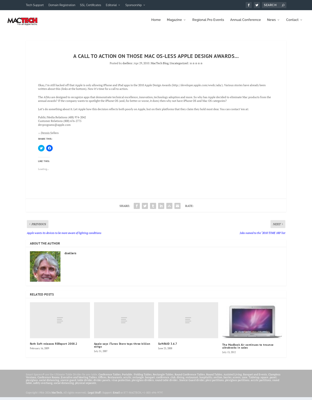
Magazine (174, 23)
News (271, 23)
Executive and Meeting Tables (79, 380)
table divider (84, 383)
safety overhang (43, 386)
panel (273, 380)
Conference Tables (110, 377)
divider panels (101, 383)
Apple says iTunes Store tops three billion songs (122, 348)
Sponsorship (133, 5)
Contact (292, 23)
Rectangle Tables (163, 377)
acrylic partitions (261, 383)
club (173, 380)
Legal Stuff (94, 395)
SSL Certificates (90, 5)
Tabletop (254, 380)
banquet (150, 380)
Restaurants (115, 380)
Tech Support (35, 5)
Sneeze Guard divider (191, 383)
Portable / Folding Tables (137, 377)
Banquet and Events (255, 377)
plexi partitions (215, 383)
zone (244, 380)
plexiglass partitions (237, 383)
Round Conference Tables (190, 377)
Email (116, 395)
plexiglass (32, 383)
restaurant (192, 380)
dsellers (127, 66)
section (217, 380)
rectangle (138, 380)
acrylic (127, 380)
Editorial (111, 5)
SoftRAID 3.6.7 (167, 346)
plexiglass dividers (143, 383)
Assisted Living (232, 377)
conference (162, 380)
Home (156, 23)
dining (180, 380)
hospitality (205, 380)
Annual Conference (245, 23)
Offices (102, 380)
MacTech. (57, 395)
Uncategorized (179, 66)
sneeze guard (68, 383)
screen (237, 380)
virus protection (121, 383)
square (264, 380)
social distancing (49, 383)
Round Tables (214, 377)
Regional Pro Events (208, 23)
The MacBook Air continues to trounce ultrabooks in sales (248, 349)
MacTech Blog (160, 66)
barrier (227, 380)
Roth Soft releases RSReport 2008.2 (53, 346)
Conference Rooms (48, 380)
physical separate (85, 386)
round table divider (166, 383)
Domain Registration (61, 5)
